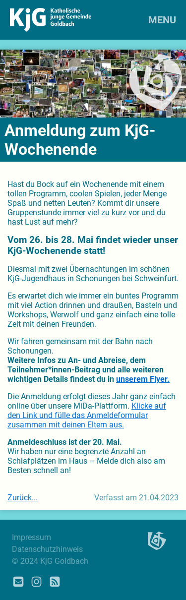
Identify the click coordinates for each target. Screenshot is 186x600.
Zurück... (22, 497)
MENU (162, 20)
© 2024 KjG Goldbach (50, 561)
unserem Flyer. (143, 379)
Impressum (31, 537)
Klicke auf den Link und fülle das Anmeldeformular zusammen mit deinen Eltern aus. (86, 415)
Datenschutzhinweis (47, 549)
